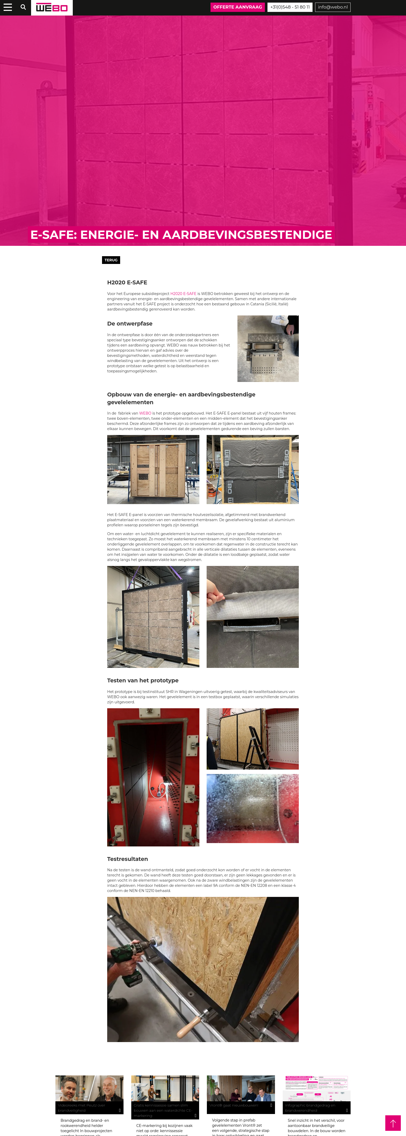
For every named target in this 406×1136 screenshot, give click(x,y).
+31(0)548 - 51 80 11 (290, 7)
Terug (111, 260)
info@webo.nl (333, 7)
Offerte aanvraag (237, 7)
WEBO (145, 413)
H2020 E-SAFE (183, 293)
